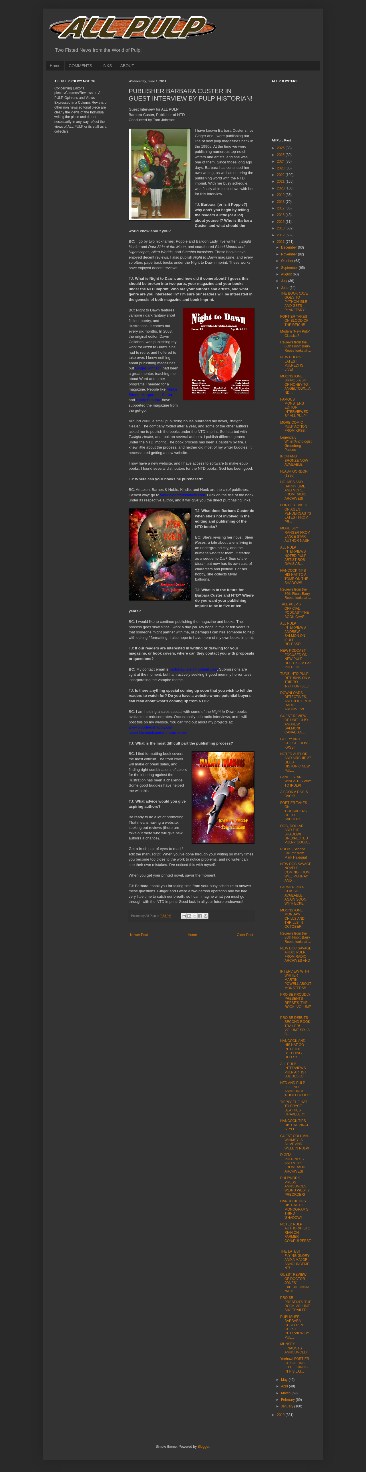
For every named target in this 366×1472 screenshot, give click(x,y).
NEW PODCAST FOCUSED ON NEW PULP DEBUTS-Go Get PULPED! (295, 659)
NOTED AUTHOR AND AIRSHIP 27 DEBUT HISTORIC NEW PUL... (295, 762)
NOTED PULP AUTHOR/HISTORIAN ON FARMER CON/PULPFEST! (295, 1234)
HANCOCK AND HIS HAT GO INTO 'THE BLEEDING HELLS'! (292, 1049)
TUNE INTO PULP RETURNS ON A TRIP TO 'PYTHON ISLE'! (295, 680)
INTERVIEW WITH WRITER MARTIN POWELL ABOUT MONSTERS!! (295, 979)
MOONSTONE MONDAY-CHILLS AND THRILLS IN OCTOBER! (292, 918)
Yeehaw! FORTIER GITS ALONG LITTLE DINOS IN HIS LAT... (294, 1365)
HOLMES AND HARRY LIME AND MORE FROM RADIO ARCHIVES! (293, 490)
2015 (281, 222)
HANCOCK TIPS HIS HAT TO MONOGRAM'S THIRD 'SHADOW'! (294, 1209)
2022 (281, 175)
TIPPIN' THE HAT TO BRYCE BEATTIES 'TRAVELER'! (293, 1108)
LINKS (106, 65)
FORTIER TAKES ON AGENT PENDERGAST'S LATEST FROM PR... (295, 513)
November (289, 254)
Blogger (203, 1447)
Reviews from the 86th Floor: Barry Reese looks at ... (295, 346)
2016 (281, 215)
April (285, 1386)
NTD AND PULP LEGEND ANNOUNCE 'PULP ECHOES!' (295, 1089)
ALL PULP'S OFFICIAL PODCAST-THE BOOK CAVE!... (294, 610)
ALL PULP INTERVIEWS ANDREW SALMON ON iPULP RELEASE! (293, 633)
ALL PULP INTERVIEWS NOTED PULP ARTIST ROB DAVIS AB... (293, 555)
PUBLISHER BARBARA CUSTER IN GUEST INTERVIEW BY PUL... (294, 1327)
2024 (281, 161)
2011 (281, 242)
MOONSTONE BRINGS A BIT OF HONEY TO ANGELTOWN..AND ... (295, 384)
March (286, 1393)
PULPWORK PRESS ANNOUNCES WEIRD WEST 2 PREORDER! (295, 1186)
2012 (281, 235)
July (284, 281)
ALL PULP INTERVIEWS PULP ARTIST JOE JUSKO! (293, 1070)
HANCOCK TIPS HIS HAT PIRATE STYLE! (295, 1125)
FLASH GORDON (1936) (294, 473)
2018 (281, 202)
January (287, 1406)
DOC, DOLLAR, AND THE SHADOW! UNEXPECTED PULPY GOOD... (295, 834)
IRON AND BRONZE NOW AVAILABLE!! (294, 460)
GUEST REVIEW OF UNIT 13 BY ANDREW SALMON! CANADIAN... (294, 724)
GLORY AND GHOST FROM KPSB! (294, 743)
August (287, 274)
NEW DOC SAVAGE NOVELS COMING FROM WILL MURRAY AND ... (295, 872)
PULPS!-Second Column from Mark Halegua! (293, 853)
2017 (281, 208)
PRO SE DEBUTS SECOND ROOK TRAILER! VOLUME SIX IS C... (295, 1026)
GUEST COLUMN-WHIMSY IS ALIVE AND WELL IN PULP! (294, 1142)
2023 (281, 168)
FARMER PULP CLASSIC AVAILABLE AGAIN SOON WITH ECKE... (293, 895)
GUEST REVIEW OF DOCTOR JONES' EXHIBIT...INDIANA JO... (294, 1283)
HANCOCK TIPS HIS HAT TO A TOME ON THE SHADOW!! (294, 577)
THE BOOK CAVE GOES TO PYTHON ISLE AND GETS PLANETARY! (294, 301)
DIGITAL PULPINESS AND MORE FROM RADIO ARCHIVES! (293, 1163)
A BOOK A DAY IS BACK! (294, 794)
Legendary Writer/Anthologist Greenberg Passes (295, 443)
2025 (281, 155)
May (285, 1380)
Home (55, 65)
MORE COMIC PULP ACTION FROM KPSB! (293, 427)
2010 (281, 1415)
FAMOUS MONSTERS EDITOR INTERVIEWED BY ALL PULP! (294, 407)
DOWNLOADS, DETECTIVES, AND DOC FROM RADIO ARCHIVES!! (295, 701)
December (289, 247)
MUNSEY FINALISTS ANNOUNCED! (294, 1348)
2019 (281, 195)
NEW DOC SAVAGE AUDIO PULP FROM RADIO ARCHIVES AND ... (295, 956)
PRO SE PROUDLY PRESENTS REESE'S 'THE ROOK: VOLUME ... (295, 1003)
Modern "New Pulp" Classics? (295, 333)
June (285, 288)
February (288, 1400)
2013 (281, 228)
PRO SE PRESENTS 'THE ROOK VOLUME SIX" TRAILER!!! (295, 1304)
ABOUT (127, 65)
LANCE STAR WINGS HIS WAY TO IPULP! (295, 781)
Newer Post (139, 935)
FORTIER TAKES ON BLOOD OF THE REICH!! (294, 321)
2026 (281, 148)
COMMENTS (80, 65)
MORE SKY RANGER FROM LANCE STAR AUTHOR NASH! (295, 534)
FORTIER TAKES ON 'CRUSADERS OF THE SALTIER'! (293, 811)
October (287, 261)
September (290, 268)
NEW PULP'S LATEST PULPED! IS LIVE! (291, 363)
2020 (281, 188)
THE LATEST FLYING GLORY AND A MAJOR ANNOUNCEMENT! (294, 1259)
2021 (281, 181)
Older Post (245, 935)
